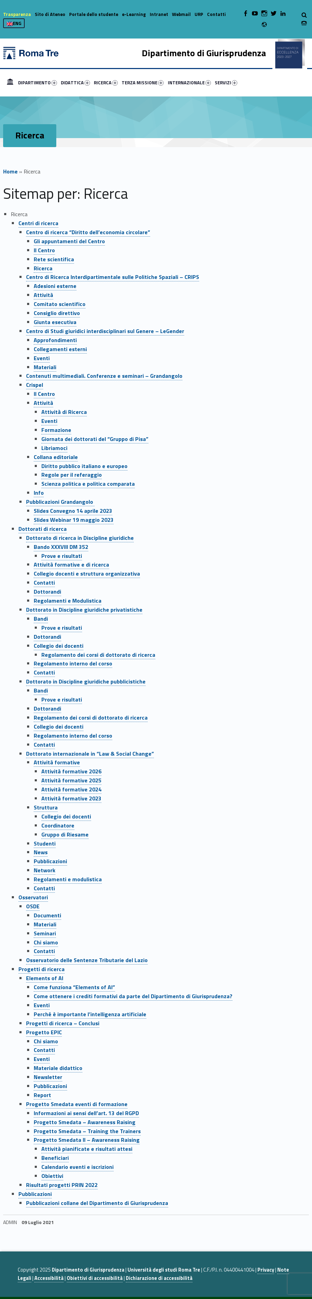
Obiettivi (52, 1176)
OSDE (33, 906)
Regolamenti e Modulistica (67, 600)
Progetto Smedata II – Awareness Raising (87, 1140)
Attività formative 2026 (71, 771)
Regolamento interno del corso (73, 663)
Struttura (46, 807)
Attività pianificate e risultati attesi (86, 1149)
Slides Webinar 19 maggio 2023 (74, 520)
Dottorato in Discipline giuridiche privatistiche (84, 609)
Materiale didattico (58, 1068)
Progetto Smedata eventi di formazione (77, 1104)
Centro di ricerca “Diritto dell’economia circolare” (88, 232)
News (41, 852)
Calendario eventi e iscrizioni (77, 1167)
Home (10, 82)
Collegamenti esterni (60, 349)
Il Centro (44, 250)
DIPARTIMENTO (37, 82)
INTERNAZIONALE (189, 82)
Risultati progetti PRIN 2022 (62, 1185)
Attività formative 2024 (71, 789)
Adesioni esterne (55, 286)
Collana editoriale (56, 457)
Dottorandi (47, 591)
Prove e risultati (61, 556)
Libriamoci (54, 448)
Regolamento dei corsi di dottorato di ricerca (98, 655)
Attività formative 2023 (71, 798)
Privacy (265, 1270)
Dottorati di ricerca (42, 529)
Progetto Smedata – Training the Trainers (87, 1131)
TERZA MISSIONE (143, 82)
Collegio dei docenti (58, 646)
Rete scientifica (54, 259)
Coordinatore (57, 825)
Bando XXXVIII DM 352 (61, 547)
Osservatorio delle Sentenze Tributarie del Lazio (87, 960)
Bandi (41, 618)
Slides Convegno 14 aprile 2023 (73, 511)
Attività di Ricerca (64, 412)
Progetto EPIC (44, 1032)
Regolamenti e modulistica (68, 879)
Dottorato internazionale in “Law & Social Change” (90, 753)
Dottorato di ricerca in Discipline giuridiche (80, 538)
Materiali (45, 367)
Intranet (159, 14)
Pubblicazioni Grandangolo (60, 502)
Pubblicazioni (50, 861)
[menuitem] (10, 82)
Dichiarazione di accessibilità (159, 1278)
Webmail (181, 14)
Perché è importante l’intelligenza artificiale (90, 1014)
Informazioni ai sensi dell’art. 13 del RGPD (86, 1113)
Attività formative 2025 (71, 780)
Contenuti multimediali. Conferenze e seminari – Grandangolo (104, 376)
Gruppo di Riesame (65, 834)
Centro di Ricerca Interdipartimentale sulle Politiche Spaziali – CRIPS (112, 277)
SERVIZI (226, 82)
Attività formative (57, 762)
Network (44, 870)
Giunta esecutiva (55, 322)
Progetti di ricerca (41, 969)
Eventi (42, 358)
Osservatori (33, 897)
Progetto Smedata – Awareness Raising (85, 1122)
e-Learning (134, 14)
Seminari (45, 933)
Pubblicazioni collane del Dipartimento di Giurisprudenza (97, 1203)
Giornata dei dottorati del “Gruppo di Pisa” (94, 439)
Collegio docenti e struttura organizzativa (87, 573)
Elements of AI (44, 978)
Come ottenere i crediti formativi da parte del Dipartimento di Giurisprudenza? (133, 996)
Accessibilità (49, 1278)
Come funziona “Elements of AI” (74, 987)
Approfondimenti (55, 340)
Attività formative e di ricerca (71, 564)
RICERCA (106, 82)
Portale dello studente (93, 14)
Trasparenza (17, 14)
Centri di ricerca (38, 223)
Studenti (45, 843)
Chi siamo (46, 942)
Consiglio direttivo (57, 313)
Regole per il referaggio (71, 474)
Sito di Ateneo (50, 14)
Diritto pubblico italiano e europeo (84, 466)
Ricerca (43, 268)
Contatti (216, 14)
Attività (43, 295)
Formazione (56, 430)
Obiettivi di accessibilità (95, 1278)
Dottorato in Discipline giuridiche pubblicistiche (86, 681)
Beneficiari (55, 1158)
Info (39, 493)
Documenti (47, 915)
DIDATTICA (75, 82)
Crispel (34, 385)
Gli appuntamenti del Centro (69, 241)
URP (199, 14)
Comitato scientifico (59, 304)
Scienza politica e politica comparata (88, 483)
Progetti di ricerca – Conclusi (62, 1023)
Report (42, 1095)
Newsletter (48, 1077)
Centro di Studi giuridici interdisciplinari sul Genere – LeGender (105, 331)
